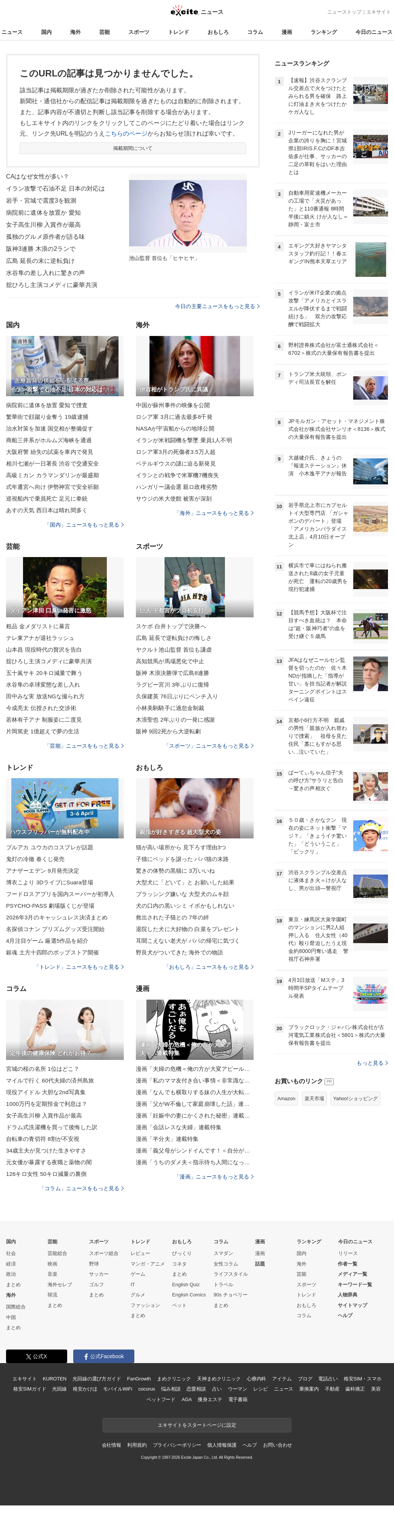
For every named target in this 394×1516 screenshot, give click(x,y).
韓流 (52, 1295)
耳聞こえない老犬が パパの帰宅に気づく (188, 940)
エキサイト (378, 12)
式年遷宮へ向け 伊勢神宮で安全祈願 (52, 487)
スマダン (223, 1253)
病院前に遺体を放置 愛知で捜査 (47, 405)
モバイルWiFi (117, 1389)
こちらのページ (126, 133)
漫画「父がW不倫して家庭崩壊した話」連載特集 (195, 1104)
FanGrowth (139, 1379)
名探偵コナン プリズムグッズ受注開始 (55, 929)
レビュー (140, 1253)
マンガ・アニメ (148, 1264)
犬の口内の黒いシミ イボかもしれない (185, 905)
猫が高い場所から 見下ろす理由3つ (181, 847)
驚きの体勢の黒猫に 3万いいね (175, 870)
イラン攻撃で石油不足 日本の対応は (55, 188)
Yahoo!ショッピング (355, 1098)
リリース (348, 1253)
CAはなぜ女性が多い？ (37, 176)
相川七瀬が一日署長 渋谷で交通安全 (52, 463)
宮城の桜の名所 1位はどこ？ (42, 1069)
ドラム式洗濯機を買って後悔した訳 (51, 1127)
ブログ (305, 1379)
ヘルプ (345, 1315)
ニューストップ (344, 12)
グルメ (138, 1295)
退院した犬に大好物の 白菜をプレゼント (188, 929)
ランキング (324, 32)
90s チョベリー (231, 1295)
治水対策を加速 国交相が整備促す (49, 428)
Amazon (286, 1098)
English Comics (189, 1295)
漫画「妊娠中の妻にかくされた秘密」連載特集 (195, 1115)
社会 (11, 1253)
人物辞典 (347, 1295)
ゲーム (138, 1274)
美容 (376, 1389)
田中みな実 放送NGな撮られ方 (45, 696)
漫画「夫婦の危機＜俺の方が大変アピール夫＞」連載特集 (195, 1069)
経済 (11, 1264)
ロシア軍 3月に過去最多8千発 (174, 417)
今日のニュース (374, 32)
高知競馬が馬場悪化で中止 (170, 661)
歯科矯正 (355, 1389)
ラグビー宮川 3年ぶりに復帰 (172, 684)
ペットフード (160, 1399)
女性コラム (226, 1264)
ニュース (12, 32)
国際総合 (16, 1307)
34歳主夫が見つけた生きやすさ (46, 1150)
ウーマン (237, 1389)
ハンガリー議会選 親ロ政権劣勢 (176, 487)
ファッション (145, 1305)
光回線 (59, 1389)
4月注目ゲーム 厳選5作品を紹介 (47, 940)
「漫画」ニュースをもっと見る (214, 1177)
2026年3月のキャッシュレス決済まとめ (57, 917)
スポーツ (138, 32)
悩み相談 (170, 1389)
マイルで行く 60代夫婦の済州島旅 (50, 1080)
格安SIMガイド (29, 1389)
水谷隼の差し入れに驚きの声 (45, 273)
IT (133, 1284)
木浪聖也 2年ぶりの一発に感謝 (175, 719)
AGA (187, 1399)
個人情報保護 (221, 1445)
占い (217, 1389)
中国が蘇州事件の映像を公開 (173, 405)
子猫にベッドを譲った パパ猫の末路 (182, 859)
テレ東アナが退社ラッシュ (40, 638)
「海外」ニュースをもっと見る (214, 513)
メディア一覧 (352, 1274)
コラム (255, 32)
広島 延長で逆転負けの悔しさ (174, 638)
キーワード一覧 (355, 1284)
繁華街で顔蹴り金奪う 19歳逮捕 (47, 417)
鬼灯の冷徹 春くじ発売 (35, 859)
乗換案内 (309, 1389)
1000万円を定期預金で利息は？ (46, 1104)
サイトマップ (352, 1305)
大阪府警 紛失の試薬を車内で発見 (49, 452)
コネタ (179, 1264)
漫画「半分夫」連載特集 (167, 1139)
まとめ (13, 1284)
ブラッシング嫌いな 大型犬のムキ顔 (182, 894)
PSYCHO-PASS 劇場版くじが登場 (50, 905)
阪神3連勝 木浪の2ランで (40, 249)
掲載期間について (133, 148)
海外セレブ (60, 1284)
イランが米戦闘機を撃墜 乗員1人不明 (184, 440)
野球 (94, 1264)
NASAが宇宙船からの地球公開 (175, 428)
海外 (75, 32)
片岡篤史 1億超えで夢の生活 (42, 731)
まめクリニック (174, 1379)
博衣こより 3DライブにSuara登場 (49, 882)
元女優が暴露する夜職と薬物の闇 (49, 1162)
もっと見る (372, 1063)
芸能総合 (57, 1253)
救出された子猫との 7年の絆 (172, 917)
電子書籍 (238, 1399)
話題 (260, 1264)
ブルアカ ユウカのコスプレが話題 (49, 847)
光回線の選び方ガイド (96, 1379)
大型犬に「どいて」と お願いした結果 (185, 882)
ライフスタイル (231, 1274)
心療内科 (256, 1379)
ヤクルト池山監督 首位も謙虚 (174, 649)
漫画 (287, 32)
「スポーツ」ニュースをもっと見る (209, 746)
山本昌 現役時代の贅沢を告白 (44, 649)
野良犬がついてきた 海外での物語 (179, 952)
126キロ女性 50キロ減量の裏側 (46, 1174)
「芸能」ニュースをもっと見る (84, 746)
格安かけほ (85, 1389)
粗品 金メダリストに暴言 (38, 626)
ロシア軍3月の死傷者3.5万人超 (175, 452)
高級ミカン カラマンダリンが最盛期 (52, 475)
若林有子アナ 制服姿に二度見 (44, 719)
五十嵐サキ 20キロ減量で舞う (44, 673)
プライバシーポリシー (177, 1445)
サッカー (99, 1274)
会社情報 (111, 1445)
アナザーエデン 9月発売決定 (42, 870)
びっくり (182, 1253)
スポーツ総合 (104, 1253)
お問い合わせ (277, 1445)
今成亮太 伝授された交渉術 (41, 708)
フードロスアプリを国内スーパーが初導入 (60, 894)
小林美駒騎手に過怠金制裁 (170, 708)
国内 (46, 32)
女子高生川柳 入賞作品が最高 (44, 1115)
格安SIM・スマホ (363, 1379)
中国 (11, 1317)
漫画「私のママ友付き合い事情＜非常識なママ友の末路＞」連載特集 (195, 1080)
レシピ (260, 1389)
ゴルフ (96, 1284)
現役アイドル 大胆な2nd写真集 (46, 1092)
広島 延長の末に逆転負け (40, 261)
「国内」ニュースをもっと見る (84, 525)
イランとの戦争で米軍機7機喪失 (177, 475)
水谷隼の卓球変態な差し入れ (43, 684)
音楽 (52, 1274)
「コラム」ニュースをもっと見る (81, 1188)
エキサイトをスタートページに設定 (197, 1425)
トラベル (223, 1284)
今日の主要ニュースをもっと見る (217, 306)
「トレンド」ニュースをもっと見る (79, 967)
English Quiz (186, 1284)
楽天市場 (314, 1098)
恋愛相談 (196, 1389)
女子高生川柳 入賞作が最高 (43, 224)
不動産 (332, 1389)
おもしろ (218, 32)
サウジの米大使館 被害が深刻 (174, 498)
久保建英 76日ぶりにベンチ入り (177, 696)
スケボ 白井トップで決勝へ (171, 626)
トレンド (178, 32)
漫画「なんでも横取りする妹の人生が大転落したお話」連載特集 (195, 1092)
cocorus (146, 1389)
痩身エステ (210, 1399)
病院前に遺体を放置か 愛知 (43, 212)
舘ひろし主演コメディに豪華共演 (51, 285)
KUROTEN (54, 1379)
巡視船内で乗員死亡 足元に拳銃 (47, 498)
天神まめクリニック (219, 1379)
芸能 (104, 32)
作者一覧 (347, 1264)
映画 (52, 1264)
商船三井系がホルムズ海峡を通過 (49, 440)
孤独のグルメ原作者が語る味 (45, 237)
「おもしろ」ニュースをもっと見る (209, 967)
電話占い (327, 1379)
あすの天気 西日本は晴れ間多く (47, 510)
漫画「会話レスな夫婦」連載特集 (179, 1127)
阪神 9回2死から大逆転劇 (168, 731)
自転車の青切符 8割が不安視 (42, 1139)
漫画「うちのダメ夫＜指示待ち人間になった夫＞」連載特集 (195, 1162)
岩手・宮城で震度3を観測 (41, 200)
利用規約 (136, 1445)
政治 (11, 1274)
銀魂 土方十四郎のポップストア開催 (52, 952)
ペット (179, 1305)
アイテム (281, 1379)
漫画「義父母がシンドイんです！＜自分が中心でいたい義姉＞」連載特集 (195, 1150)
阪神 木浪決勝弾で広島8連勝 (172, 673)
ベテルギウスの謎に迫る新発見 (176, 463)
